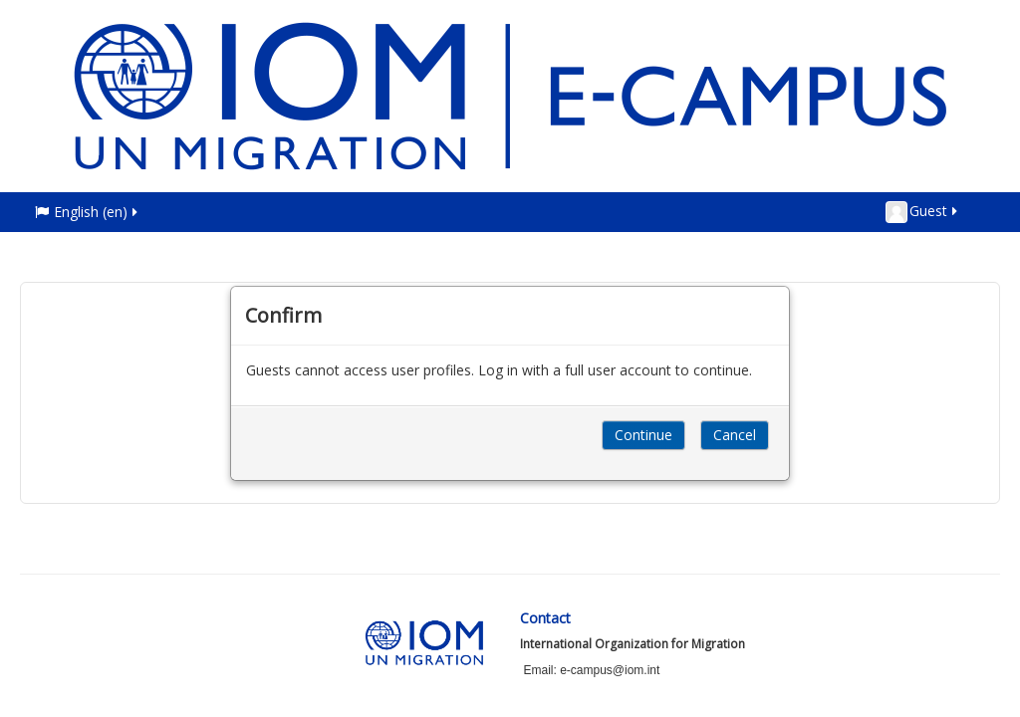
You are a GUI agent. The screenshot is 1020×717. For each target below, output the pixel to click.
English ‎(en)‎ (87, 211)
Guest (923, 212)
